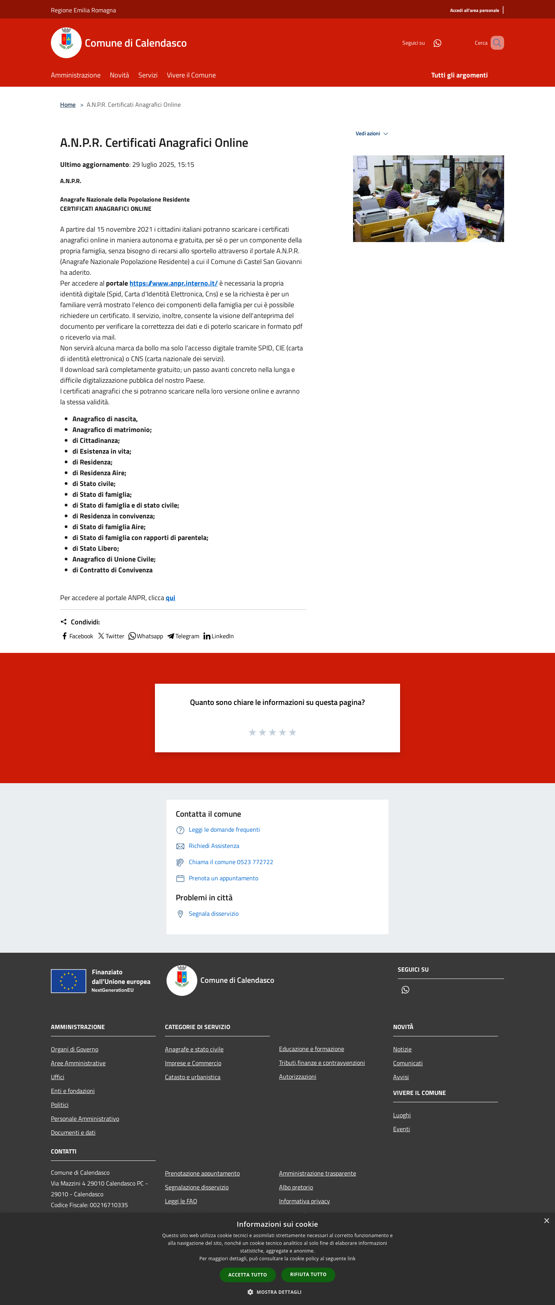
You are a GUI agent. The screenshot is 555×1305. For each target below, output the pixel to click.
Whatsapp (145, 636)
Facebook (76, 636)
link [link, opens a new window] (352, 1258)
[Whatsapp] (426, 42)
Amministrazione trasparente (317, 1173)
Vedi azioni (373, 133)
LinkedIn (218, 636)
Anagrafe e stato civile (194, 1049)
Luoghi (402, 1115)
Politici (60, 1104)
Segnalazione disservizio (197, 1187)
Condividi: (80, 622)
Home (68, 104)
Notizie (402, 1049)
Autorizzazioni (297, 1076)
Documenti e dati (73, 1132)
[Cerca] (495, 43)
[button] (277, 1292)
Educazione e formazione (311, 1048)
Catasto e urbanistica (192, 1076)
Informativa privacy (304, 1201)
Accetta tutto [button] (248, 1274)
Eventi (401, 1128)
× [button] (546, 1221)
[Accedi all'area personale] (474, 10)
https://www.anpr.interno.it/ (174, 283)
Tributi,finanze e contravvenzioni (322, 1062)
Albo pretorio (296, 1187)
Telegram (182, 636)
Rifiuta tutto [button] (308, 1274)
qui (170, 597)
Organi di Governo (74, 1049)
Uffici (57, 1076)
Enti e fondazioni (73, 1090)
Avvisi (401, 1076)
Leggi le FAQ (181, 1201)
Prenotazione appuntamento (202, 1173)
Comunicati (408, 1063)
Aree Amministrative (78, 1063)
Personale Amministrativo (85, 1118)
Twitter (110, 636)
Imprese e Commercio (193, 1063)
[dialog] (277, 1259)
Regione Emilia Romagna (83, 10)
